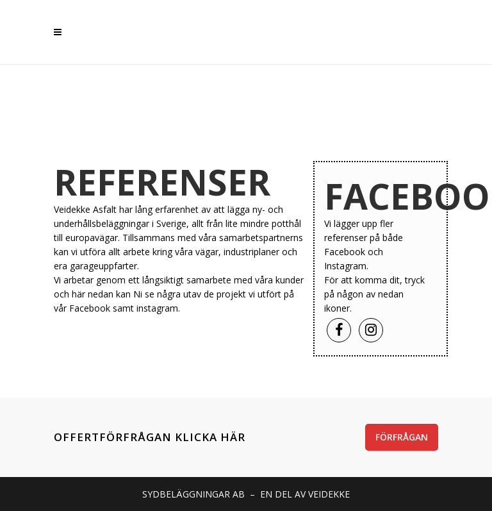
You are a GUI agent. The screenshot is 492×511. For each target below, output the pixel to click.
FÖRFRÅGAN (401, 437)
